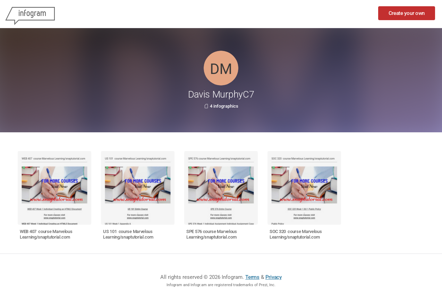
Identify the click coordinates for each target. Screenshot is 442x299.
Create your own (407, 13)
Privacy (273, 277)
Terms (252, 277)
